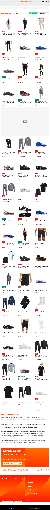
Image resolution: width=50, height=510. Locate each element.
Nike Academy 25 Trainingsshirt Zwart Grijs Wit (41, 379)
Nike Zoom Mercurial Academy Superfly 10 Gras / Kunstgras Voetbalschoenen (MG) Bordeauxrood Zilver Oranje (24, 102)
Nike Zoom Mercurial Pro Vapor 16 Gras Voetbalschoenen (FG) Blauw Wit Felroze (41, 221)
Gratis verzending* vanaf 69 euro (26, 8)
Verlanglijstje (46, 2)
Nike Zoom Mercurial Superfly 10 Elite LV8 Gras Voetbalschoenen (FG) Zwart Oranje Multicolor (41, 267)
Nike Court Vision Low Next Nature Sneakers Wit (41, 401)
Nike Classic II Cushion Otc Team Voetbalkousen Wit (40, 333)
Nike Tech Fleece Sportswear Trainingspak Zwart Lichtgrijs (41, 79)
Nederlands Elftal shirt (28, 439)
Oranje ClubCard (32, 496)
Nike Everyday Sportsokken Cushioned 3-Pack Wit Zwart (41, 312)
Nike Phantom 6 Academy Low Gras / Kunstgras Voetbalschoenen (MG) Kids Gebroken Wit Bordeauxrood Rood (24, 379)
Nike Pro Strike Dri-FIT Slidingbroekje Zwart (39, 244)
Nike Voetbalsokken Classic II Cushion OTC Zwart (8, 153)
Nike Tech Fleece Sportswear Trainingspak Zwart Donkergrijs (24, 34)
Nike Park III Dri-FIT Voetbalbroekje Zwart (23, 333)
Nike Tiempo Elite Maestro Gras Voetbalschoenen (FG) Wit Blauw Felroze (41, 289)
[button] (40, 1)
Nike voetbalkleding (6, 422)
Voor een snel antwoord (41, 470)
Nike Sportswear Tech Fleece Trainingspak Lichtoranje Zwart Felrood (24, 244)
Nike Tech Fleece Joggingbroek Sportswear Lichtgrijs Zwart (40, 34)
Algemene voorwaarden (39, 507)
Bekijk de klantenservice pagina (10, 470)
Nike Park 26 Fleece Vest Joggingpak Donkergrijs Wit (8, 199)
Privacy (30, 507)
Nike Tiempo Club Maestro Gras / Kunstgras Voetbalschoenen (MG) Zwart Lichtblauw (8, 333)
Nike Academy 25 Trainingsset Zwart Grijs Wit (41, 199)
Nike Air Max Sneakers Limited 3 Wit (23, 356)
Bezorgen (30, 482)
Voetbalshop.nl (10, 508)
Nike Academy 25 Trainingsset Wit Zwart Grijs (8, 267)
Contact (30, 500)
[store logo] (25, 1)
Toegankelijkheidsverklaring (34, 508)
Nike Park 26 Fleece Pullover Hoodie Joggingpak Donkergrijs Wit (24, 153)
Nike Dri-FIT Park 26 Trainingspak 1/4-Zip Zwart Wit (24, 401)
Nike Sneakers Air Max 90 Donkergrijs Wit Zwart (23, 267)
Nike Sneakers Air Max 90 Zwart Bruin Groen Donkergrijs (23, 176)
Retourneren (31, 486)
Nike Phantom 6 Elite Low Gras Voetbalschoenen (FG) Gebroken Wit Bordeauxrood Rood (8, 79)
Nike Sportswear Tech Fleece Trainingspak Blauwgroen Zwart (8, 289)
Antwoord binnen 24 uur (24, 470)
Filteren (33, 13)
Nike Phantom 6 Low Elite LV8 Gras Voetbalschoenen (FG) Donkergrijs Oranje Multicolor (8, 102)
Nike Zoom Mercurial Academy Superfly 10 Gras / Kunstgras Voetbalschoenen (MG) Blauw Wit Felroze (41, 153)
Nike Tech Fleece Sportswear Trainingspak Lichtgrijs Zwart (8, 34)
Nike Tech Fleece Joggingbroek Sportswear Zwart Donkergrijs (7, 56)
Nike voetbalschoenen (11, 429)
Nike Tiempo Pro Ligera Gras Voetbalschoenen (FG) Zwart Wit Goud (8, 356)
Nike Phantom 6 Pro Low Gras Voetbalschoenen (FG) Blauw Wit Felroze (8, 244)
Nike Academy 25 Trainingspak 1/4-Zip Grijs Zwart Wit (7, 379)
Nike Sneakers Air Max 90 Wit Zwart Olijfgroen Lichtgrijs (24, 56)
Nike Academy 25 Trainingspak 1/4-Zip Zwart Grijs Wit (41, 356)
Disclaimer (25, 507)
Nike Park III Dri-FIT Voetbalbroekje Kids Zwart (24, 289)
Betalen (30, 479)
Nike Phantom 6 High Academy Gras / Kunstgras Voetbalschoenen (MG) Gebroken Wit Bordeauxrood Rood (8, 221)
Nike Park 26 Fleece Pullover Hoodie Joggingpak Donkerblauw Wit (8, 312)
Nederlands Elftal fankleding (7, 442)
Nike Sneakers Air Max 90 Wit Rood (24, 199)
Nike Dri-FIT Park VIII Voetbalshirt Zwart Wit (7, 401)
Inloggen (43, 2)
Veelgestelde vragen (33, 489)
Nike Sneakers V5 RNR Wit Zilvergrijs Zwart (8, 176)
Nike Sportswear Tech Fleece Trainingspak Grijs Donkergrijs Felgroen (41, 102)
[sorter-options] (44, 13)
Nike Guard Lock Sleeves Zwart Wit (23, 312)
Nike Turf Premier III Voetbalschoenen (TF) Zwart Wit (24, 221)
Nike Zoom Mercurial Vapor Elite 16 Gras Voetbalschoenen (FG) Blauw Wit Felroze (41, 56)
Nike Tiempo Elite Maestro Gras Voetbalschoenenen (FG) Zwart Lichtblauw (41, 176)
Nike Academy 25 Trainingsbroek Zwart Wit (23, 79)
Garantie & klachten (33, 493)
